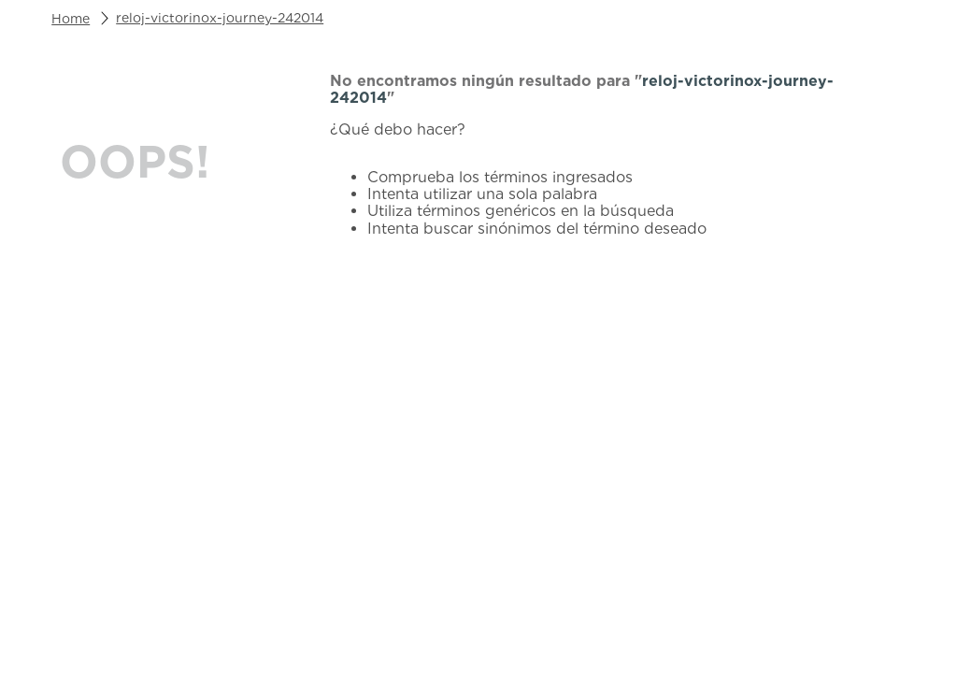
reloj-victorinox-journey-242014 (219, 17)
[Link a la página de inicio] (70, 18)
